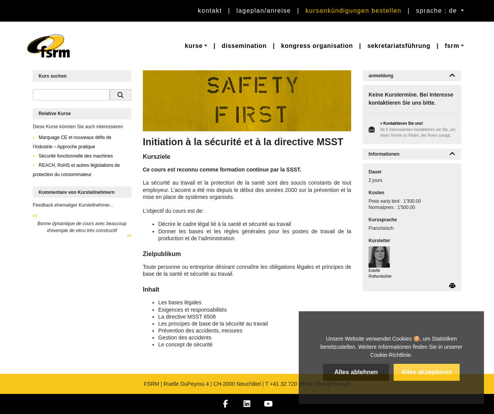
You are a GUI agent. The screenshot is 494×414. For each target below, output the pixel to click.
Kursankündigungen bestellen (354, 10)
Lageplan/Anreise (264, 10)
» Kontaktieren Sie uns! (401, 123)
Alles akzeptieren (426, 372)
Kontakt (210, 10)
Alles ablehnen (356, 372)
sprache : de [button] (437, 10)
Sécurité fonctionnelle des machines (75, 156)
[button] (196, 46)
